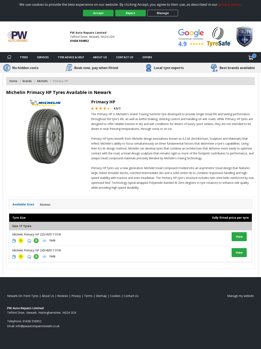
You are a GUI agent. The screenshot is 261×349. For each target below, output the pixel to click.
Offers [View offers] (147, 57)
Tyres (24, 57)
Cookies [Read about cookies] (115, 296)
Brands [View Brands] (27, 81)
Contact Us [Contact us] (124, 57)
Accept (98, 13)
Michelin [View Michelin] (42, 81)
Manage (163, 13)
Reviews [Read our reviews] (62, 296)
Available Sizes (23, 204)
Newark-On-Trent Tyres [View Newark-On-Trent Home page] (23, 296)
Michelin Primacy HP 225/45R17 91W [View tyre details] (36, 234)
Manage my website (240, 296)
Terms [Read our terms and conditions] (88, 296)
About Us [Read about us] (48, 296)
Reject (130, 13)
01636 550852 (79, 41)
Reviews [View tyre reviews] (45, 204)
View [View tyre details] (239, 237)
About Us (100, 57)
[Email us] (38, 326)
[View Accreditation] (219, 36)
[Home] (9, 57)
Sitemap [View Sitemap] (101, 296)
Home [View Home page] (13, 81)
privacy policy (229, 4)
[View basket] (251, 57)
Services (43, 57)
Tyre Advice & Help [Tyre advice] (71, 57)
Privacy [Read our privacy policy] (76, 296)
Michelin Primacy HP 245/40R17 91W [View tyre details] (36, 250)
